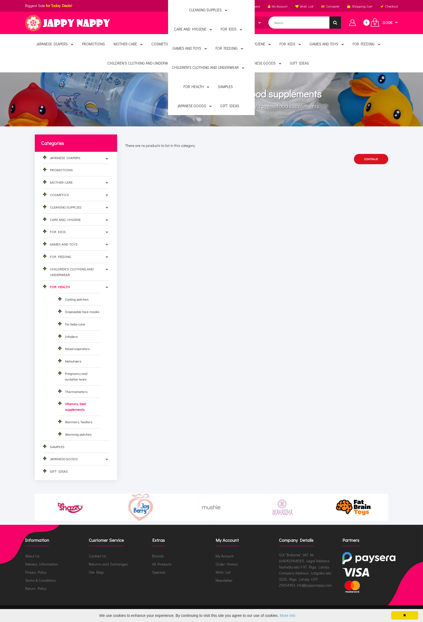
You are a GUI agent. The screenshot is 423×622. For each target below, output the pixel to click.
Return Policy (35, 588)
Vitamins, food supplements (286, 106)
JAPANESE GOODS (64, 458)
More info (287, 615)
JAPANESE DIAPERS (65, 157)
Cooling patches (76, 299)
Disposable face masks (82, 311)
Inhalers (71, 336)
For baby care (75, 324)
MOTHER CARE (61, 182)
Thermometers (76, 391)
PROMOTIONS (61, 169)
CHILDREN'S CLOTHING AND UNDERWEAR (72, 272)
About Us (32, 556)
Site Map (96, 572)
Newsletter (224, 580)
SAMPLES (57, 446)
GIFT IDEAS (59, 471)
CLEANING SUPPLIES (65, 207)
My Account (225, 556)
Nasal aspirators (77, 348)
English (226, 6)
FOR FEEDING (60, 256)
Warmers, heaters (78, 421)
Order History (227, 564)
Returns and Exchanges (108, 564)
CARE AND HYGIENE (65, 219)
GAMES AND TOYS (64, 244)
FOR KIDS (58, 231)
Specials (159, 572)
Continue (371, 159)
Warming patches (78, 434)
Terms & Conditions (40, 580)
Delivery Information (41, 564)
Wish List (223, 572)
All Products (162, 564)
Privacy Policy (35, 572)
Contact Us (97, 556)
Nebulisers (73, 361)
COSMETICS (59, 194)
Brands (158, 556)
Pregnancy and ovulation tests (76, 376)
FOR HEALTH (234, 106)
